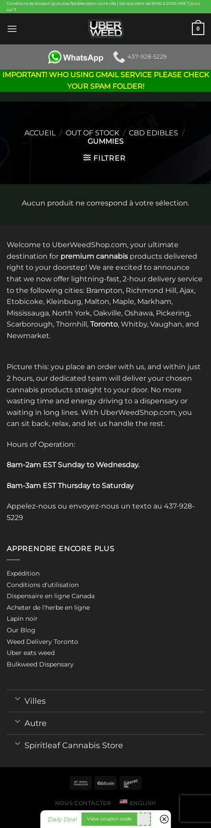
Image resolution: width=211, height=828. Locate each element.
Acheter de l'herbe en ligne (48, 607)
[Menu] (12, 28)
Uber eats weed (31, 653)
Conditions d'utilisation (43, 585)
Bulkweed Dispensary (40, 664)
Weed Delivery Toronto (42, 642)
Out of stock (92, 133)
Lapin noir (22, 619)
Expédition (23, 573)
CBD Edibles (153, 133)
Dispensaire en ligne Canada (51, 596)
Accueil (40, 133)
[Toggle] (17, 698)
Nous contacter (83, 803)
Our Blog (21, 630)
